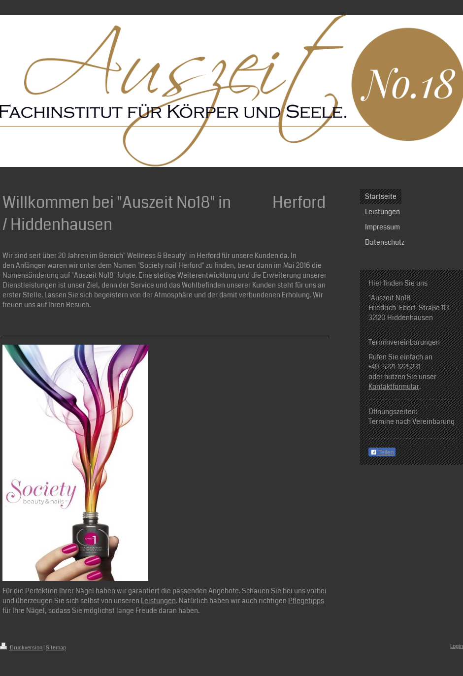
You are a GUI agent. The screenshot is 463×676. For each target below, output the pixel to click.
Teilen (382, 452)
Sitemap (56, 647)
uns (299, 591)
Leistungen (158, 601)
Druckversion (21, 647)
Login (456, 646)
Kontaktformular (393, 386)
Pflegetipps (306, 601)
